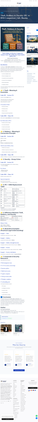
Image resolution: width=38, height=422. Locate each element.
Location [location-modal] (30, 0)
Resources (14, 396)
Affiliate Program (23, 410)
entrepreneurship (29, 79)
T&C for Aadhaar (15, 417)
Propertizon (22, 389)
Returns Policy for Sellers (16, 409)
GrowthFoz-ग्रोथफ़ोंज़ (23, 390)
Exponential (14, 395)
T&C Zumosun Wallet (15, 414)
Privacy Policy (14, 402)
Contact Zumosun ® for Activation (5, 0)
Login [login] (33, 0)
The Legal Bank (22, 386)
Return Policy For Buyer (16, 403)
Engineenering (15, 387)
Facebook (3, 318)
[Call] (36, 418)
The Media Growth (23, 405)
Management (14, 388)
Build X (14, 393)
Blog (10, 0)
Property (14, 389)
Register (36, 0)
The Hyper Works (23, 401)
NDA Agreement (15, 418)
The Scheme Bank (23, 409)
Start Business (15, 383)
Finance (14, 385)
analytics (34, 79)
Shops (21, 393)
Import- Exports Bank (23, 402)
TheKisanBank (22, 406)
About (14, 397)
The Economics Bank (23, 398)
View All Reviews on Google (19, 371)
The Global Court (23, 397)
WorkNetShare (22, 394)
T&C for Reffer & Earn (15, 413)
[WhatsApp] (36, 416)
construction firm (35, 81)
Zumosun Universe (32, 45)
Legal (13, 384)
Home (1, 11)
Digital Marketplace (29, 73)
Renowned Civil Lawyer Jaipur (31, 76)
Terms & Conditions (15, 401)
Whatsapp (9, 318)
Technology (14, 391)
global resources (29, 81)
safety (34, 73)
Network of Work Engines (30, 78)
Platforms (14, 392)
